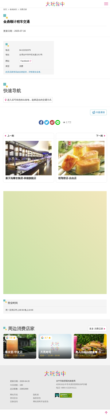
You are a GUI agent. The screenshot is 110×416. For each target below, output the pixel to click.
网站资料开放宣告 (41, 401)
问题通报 (100, 112)
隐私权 (36, 394)
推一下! (46, 122)
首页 (5, 9)
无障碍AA (66, 395)
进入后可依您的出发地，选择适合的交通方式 (28, 100)
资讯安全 (14, 398)
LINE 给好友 (57, 122)
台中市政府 (55, 373)
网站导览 (14, 394)
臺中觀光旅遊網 (55, 4)
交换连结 (14, 401)
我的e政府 (57, 395)
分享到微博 (52, 122)
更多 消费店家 (97, 329)
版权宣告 (37, 398)
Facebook (26, 61)
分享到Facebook (41, 122)
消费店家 (23, 9)
